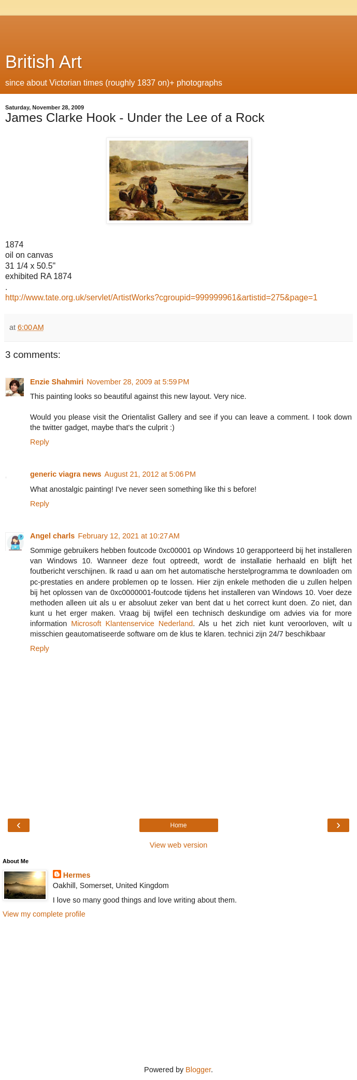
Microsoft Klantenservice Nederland (132, 623)
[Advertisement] (179, 28)
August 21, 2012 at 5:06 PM (150, 474)
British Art (43, 62)
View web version (179, 845)
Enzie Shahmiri (56, 382)
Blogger (198, 1069)
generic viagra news (66, 474)
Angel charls (52, 536)
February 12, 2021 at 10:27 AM (128, 536)
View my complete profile (44, 914)
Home (178, 825)
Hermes (77, 875)
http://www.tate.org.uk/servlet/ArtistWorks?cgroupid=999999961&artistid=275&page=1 (161, 297)
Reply (39, 442)
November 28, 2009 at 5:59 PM (138, 382)
